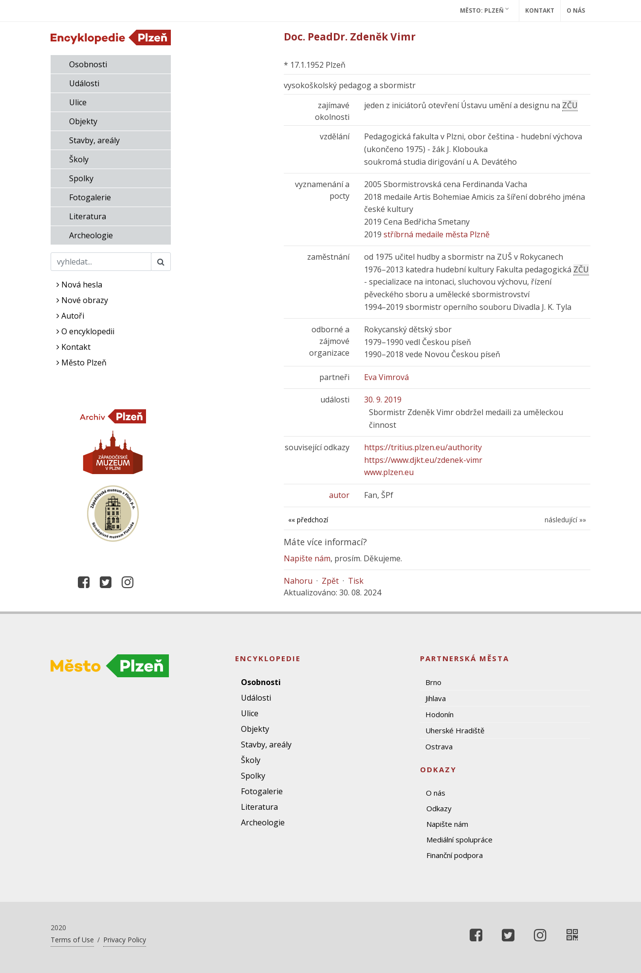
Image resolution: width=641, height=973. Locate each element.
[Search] (101, 261)
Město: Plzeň (484, 10)
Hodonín (439, 714)
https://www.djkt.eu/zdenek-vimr (423, 460)
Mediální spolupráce (459, 839)
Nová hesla (79, 284)
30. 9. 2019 (383, 399)
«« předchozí (308, 519)
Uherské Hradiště (454, 730)
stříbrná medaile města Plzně (437, 234)
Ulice (78, 102)
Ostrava (439, 746)
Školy (79, 159)
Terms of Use (72, 939)
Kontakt (539, 10)
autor (339, 495)
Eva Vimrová (386, 377)
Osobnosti (88, 64)
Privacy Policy (124, 939)
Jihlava (435, 698)
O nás (576, 10)
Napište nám (307, 558)
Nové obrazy (82, 300)
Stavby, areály (94, 140)
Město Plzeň (81, 362)
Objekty (83, 121)
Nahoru (298, 580)
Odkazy (439, 808)
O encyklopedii (85, 331)
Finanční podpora (454, 855)
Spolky (81, 178)
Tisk (356, 580)
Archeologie (91, 235)
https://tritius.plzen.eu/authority (423, 447)
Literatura (87, 216)
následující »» (565, 519)
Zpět (330, 580)
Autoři (70, 315)
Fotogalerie (90, 197)
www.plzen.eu (389, 472)
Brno (433, 682)
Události (84, 83)
